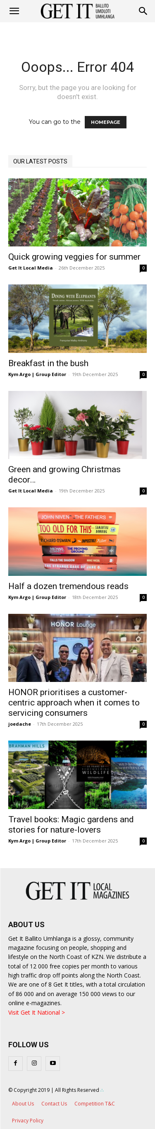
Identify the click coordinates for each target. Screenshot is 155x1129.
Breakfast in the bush (48, 363)
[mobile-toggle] (14, 11)
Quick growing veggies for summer (74, 257)
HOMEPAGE (105, 122)
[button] (143, 11)
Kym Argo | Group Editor (37, 374)
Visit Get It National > (36, 1012)
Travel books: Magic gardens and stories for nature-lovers (71, 824)
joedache (19, 724)
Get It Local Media (30, 268)
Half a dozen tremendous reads (68, 586)
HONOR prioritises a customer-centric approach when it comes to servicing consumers (74, 702)
